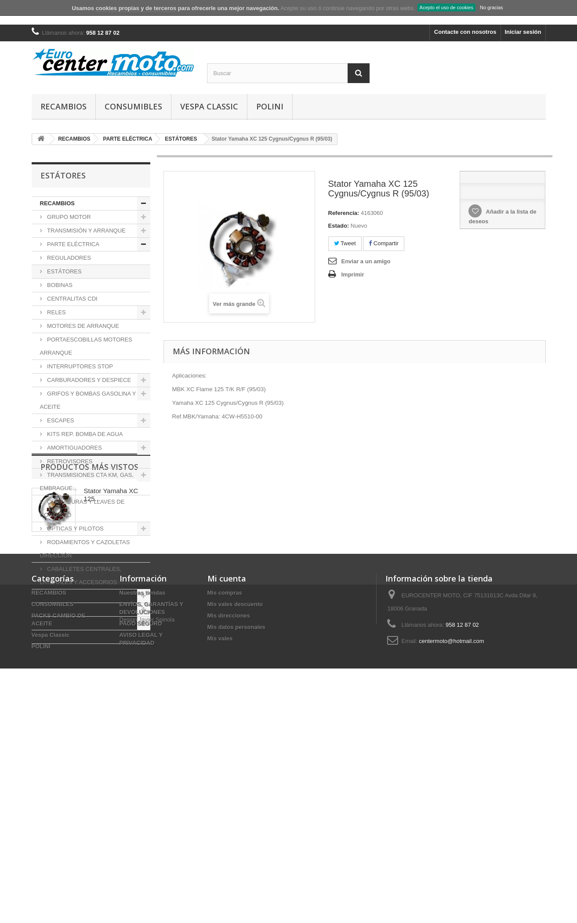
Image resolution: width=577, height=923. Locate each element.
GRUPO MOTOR (68, 217)
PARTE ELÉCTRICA (72, 244)
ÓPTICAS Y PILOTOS (75, 528)
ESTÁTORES (64, 271)
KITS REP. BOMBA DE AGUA (84, 434)
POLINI (269, 106)
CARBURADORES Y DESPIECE (88, 380)
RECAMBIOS (63, 106)
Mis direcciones (228, 832)
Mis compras (224, 809)
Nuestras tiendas (143, 809)
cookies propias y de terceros (136, 8)
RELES (56, 312)
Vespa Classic (209, 106)
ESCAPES (60, 420)
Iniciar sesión (522, 32)
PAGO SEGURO (141, 840)
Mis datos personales (236, 843)
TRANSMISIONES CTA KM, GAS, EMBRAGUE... (87, 481)
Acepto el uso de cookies (446, 7)
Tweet (345, 243)
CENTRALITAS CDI (72, 298)
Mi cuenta (226, 795)
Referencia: (343, 213)
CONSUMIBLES (133, 106)
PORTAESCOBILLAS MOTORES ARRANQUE (86, 346)
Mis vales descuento (235, 821)
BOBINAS (59, 285)
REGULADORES (68, 257)
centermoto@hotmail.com (451, 857)
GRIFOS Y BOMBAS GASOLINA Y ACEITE (88, 400)
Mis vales (220, 855)
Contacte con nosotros (465, 32)
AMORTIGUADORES (74, 447)
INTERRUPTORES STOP (79, 366)
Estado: (338, 225)
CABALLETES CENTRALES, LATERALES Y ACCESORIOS (81, 575)
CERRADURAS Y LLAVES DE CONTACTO (82, 508)
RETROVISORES (69, 461)
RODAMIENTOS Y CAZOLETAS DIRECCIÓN (85, 549)
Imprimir (352, 274)
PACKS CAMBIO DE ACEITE (78, 609)
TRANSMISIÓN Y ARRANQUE (86, 230)
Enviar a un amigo (366, 261)
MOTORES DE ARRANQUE (82, 326)
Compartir (384, 243)
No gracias (491, 7)
